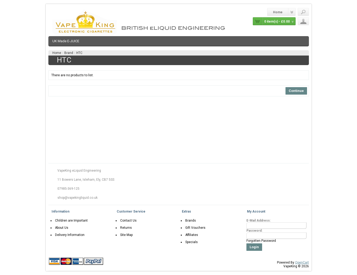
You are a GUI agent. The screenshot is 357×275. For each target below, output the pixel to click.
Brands (189, 220)
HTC (79, 53)
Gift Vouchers (194, 228)
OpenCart (302, 262)
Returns (125, 228)
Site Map (125, 235)
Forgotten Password (261, 241)
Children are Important (70, 220)
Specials (190, 242)
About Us (60, 228)
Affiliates (190, 235)
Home (278, 12)
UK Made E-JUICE (65, 41)
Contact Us (127, 220)
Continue (296, 91)
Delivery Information (68, 235)
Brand (68, 53)
